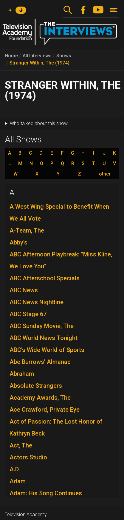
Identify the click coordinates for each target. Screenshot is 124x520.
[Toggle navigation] (113, 10)
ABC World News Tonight (44, 337)
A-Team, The (27, 230)
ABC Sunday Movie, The (42, 326)
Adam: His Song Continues (46, 493)
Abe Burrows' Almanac (40, 361)
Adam (18, 481)
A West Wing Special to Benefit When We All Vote (59, 212)
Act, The (21, 445)
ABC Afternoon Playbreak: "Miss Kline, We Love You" (61, 260)
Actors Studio (28, 457)
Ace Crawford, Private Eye (45, 409)
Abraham (22, 373)
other (105, 174)
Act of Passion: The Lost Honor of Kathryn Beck (56, 427)
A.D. (15, 469)
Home (11, 56)
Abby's (18, 242)
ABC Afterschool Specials (45, 278)
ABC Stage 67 (28, 314)
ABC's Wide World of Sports (47, 349)
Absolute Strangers (36, 385)
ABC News (24, 290)
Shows (63, 56)
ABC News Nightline (36, 302)
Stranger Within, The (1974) (39, 63)
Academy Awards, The (40, 397)
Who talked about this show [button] (39, 123)
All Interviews (37, 56)
